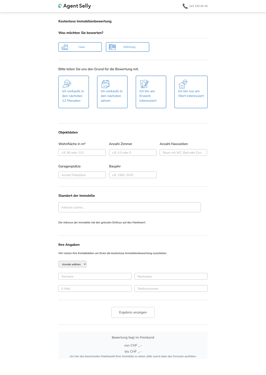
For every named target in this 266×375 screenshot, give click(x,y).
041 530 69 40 (198, 6)
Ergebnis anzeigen (133, 312)
